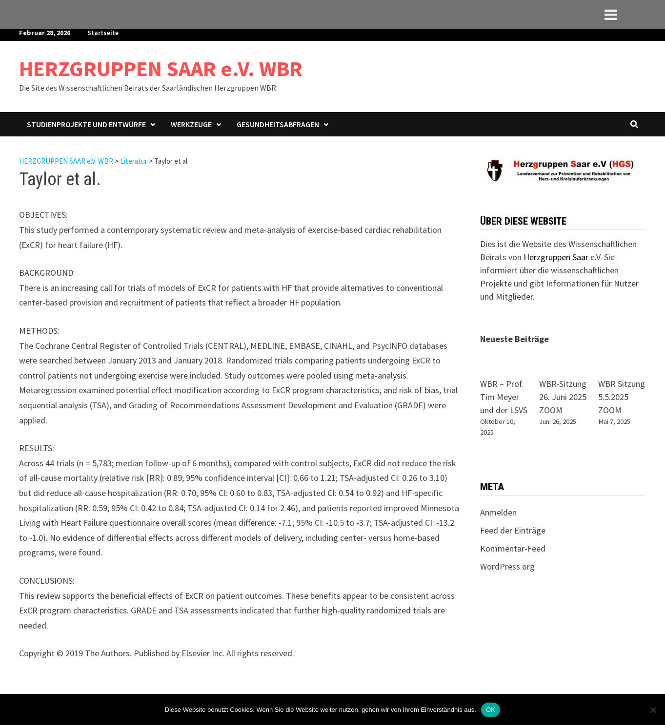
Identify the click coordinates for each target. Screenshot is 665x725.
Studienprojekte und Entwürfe (86, 124)
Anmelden (498, 512)
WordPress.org (507, 566)
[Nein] (653, 710)
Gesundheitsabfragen (278, 124)
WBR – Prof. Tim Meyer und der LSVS (503, 397)
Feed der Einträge (512, 530)
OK (490, 709)
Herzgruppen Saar (556, 257)
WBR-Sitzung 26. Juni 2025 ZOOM (562, 397)
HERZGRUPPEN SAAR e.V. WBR (160, 68)
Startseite (103, 32)
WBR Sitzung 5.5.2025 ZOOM (621, 397)
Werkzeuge (191, 124)
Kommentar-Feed (512, 548)
